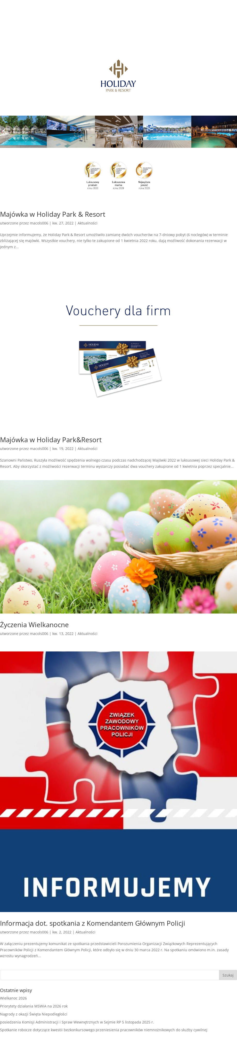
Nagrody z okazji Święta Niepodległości (33, 1014)
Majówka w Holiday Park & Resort (52, 214)
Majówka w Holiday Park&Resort (51, 439)
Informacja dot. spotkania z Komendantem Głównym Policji (92, 923)
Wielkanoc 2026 (13, 998)
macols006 (39, 223)
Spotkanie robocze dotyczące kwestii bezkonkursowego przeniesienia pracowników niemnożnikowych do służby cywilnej (103, 1029)
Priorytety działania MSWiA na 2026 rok (34, 1006)
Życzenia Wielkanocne (34, 624)
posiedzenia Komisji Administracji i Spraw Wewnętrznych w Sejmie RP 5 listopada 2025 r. (77, 1022)
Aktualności (87, 223)
